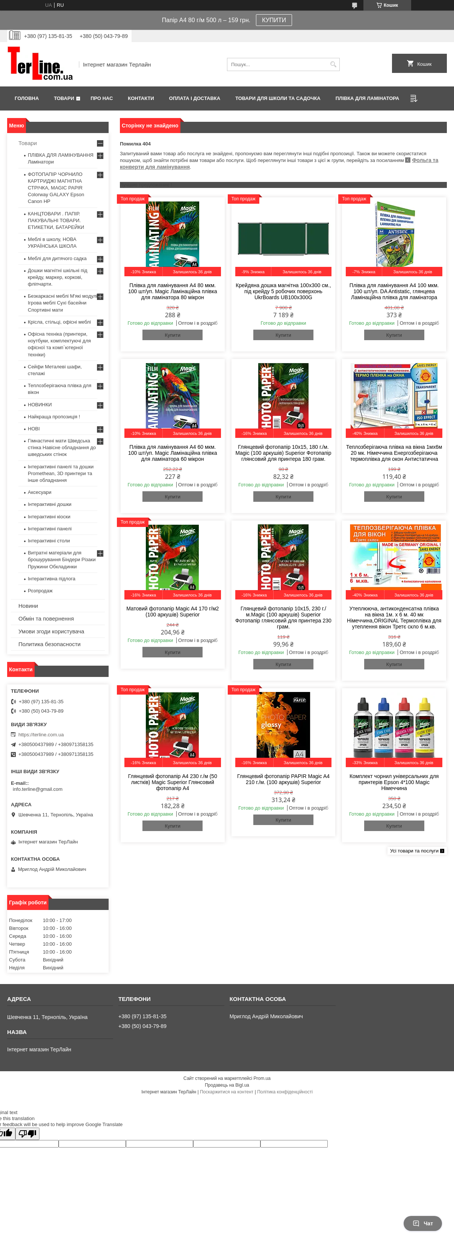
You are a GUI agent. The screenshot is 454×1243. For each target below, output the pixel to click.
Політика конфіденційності (285, 1092)
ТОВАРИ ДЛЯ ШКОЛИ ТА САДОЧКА (278, 98)
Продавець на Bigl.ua (227, 1085)
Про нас (102, 98)
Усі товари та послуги (414, 851)
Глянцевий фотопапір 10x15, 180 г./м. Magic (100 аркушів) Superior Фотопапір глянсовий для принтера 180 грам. (283, 453)
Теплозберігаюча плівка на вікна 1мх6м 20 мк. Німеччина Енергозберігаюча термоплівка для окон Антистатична (394, 453)
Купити (172, 335)
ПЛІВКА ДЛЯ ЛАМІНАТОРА (367, 98)
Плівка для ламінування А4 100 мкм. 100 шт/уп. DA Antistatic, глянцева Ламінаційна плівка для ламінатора (394, 291)
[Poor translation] (27, 1134)
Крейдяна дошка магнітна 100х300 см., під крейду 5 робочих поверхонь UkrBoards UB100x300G (283, 291)
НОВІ (34, 428)
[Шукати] (333, 64)
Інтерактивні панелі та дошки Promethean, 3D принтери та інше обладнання (61, 473)
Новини (28, 606)
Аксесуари (39, 492)
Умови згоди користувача (51, 631)
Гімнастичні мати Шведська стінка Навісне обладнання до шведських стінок (62, 447)
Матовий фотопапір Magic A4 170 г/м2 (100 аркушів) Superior (172, 612)
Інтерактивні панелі (50, 528)
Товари (64, 98)
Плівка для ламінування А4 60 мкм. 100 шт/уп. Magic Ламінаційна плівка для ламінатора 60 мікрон (172, 453)
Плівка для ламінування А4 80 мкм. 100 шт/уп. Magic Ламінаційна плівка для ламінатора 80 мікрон (172, 291)
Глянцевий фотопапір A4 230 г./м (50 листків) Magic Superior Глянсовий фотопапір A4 (172, 782)
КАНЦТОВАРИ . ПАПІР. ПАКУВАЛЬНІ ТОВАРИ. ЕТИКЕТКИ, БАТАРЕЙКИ (56, 220)
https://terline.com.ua (41, 734)
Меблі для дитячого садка (57, 258)
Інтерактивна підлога (51, 578)
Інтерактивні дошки (49, 504)
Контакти (141, 98)
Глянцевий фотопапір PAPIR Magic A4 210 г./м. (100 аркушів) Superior (283, 779)
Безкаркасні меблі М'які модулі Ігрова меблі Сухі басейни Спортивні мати (62, 302)
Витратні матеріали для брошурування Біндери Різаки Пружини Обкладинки (62, 559)
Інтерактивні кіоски (49, 516)
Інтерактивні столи (49, 541)
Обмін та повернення (46, 618)
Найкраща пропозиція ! (54, 416)
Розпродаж (40, 590)
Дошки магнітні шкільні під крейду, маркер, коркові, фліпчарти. (57, 277)
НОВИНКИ (40, 404)
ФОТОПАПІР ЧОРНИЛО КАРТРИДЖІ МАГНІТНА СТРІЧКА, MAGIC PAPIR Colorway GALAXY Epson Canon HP (56, 187)
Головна (27, 98)
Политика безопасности (49, 644)
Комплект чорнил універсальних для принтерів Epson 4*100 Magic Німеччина (394, 782)
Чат (423, 1223)
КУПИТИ (274, 20)
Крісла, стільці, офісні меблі (59, 322)
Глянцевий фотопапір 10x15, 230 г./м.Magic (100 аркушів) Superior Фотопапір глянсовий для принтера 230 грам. (283, 618)
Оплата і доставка (194, 98)
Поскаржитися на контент (226, 1092)
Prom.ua (262, 1078)
